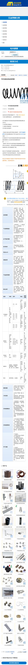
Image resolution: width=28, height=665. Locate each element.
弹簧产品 (20, 75)
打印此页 (20, 652)
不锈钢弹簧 (7, 56)
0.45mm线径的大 (8, 538)
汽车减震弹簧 (11, 108)
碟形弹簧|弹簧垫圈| (20, 479)
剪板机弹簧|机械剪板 (21, 491)
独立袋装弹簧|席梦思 (21, 503)
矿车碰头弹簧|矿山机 (8, 527)
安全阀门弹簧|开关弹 (8, 503)
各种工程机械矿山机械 (20, 527)
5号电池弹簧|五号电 (21, 550)
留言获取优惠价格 (14, 663)
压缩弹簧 (25, 75)
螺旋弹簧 (21, 56)
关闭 (25, 652)
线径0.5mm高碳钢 (20, 633)
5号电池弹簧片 (21, 574)
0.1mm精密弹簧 (21, 609)
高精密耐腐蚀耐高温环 (20, 515)
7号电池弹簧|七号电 (8, 550)
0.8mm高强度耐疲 (7, 562)
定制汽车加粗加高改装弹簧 (15, 112)
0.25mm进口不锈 (8, 621)
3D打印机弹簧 (21, 597)
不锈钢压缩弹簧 (21, 645)
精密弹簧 (11, 56)
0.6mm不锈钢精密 (7, 609)
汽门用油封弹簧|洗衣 (8, 491)
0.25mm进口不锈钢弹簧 (9, 651)
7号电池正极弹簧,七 (21, 538)
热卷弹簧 (18, 56)
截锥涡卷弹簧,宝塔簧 (8, 574)
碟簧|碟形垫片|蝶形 (8, 479)
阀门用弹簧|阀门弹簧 (21, 562)
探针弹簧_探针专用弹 (21, 586)
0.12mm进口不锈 (20, 621)
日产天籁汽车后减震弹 (7, 633)
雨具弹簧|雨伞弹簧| (8, 515)
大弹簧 (14, 56)
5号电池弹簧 (7, 586)
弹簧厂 (16, 75)
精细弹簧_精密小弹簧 (8, 597)
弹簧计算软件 (22, 115)
